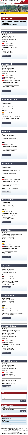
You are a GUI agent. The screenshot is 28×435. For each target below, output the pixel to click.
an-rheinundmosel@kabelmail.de (13, 184)
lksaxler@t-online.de (10, 380)
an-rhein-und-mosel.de (12, 188)
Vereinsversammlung (6, 418)
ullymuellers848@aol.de (11, 251)
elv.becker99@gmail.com (11, 281)
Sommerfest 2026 (5, 421)
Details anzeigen (6, 55)
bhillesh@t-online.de (10, 346)
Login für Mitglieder (23, 433)
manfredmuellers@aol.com (12, 215)
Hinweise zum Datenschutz (12, 433)
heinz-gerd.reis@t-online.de (12, 85)
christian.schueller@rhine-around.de (14, 313)
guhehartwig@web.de (11, 149)
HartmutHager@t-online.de (12, 49)
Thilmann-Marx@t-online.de (12, 118)
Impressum (3, 433)
